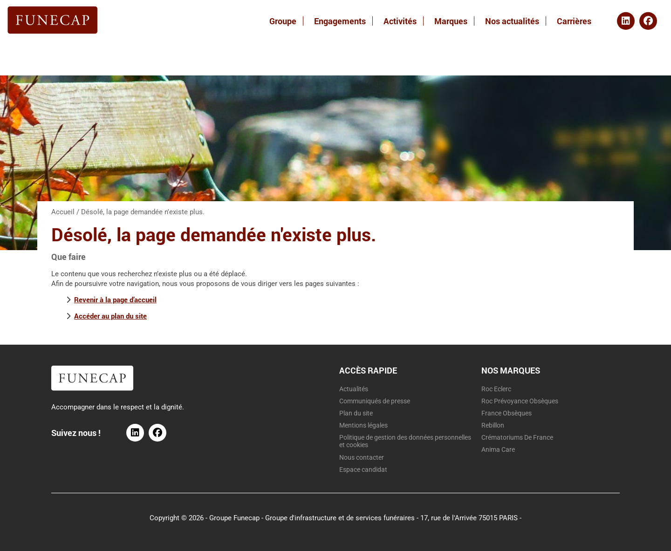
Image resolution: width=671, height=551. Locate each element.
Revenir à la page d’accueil (115, 299)
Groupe (282, 21)
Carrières (574, 21)
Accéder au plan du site (110, 315)
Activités (400, 21)
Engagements (340, 21)
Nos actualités (512, 21)
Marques (450, 21)
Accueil (63, 212)
